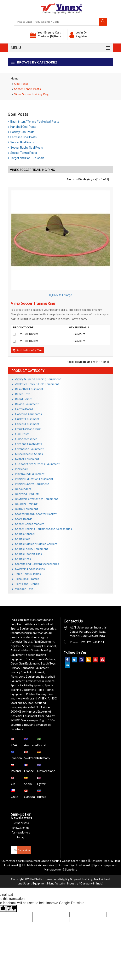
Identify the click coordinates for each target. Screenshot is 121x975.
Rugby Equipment (25, 508)
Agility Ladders (20, 650)
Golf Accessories (24, 439)
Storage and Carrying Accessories (35, 563)
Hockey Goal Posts (21, 132)
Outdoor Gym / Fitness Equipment (36, 464)
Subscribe (24, 850)
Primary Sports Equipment (30, 484)
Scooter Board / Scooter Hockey (34, 513)
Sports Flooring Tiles (27, 553)
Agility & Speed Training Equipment (36, 379)
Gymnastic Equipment (28, 449)
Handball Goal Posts (22, 126)
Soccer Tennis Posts (27, 89)
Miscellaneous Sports (27, 454)
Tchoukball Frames (25, 578)
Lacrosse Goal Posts (22, 137)
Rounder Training (25, 504)
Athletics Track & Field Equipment (35, 384)
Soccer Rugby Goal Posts (25, 147)
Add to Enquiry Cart (27, 350)
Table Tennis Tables (26, 573)
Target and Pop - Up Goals (26, 158)
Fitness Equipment (25, 424)
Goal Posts (21, 83)
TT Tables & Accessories (38, 865)
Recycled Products (26, 494)
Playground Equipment (28, 474)
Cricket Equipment (25, 419)
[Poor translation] (11, 908)
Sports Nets (21, 558)
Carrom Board (22, 409)
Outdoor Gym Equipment (73, 865)
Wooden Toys (22, 588)
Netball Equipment (25, 459)
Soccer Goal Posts (21, 142)
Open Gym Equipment (25, 663)
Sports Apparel (23, 533)
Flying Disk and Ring (26, 429)
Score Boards (22, 518)
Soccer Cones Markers (28, 523)
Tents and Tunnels (26, 583)
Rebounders (21, 489)
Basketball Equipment (27, 389)
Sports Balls (21, 538)
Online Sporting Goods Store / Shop (64, 860)
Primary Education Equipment (32, 479)
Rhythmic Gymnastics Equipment (35, 499)
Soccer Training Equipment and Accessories (42, 528)
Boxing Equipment (25, 404)
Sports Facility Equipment (30, 548)
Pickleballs (20, 469)
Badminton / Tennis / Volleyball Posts (33, 121)
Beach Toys (21, 394)
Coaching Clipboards (27, 414)
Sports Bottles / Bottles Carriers (34, 543)
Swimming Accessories (28, 568)
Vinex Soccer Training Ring (31, 94)
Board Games (22, 399)
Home (14, 78)
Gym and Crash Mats (27, 444)
